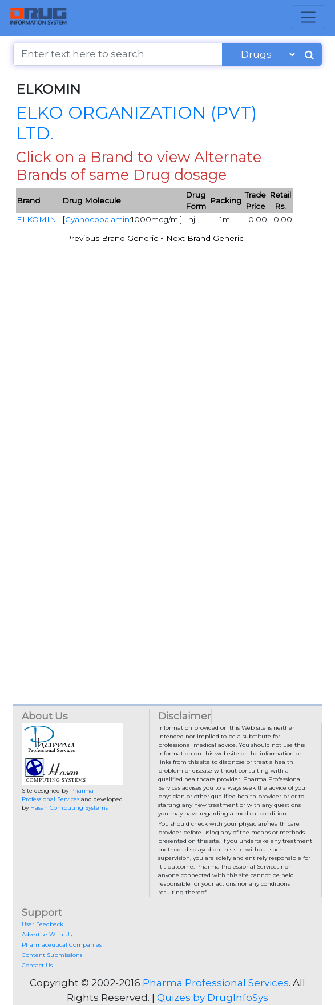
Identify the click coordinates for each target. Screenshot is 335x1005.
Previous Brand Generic (112, 238)
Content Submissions (52, 955)
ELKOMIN (36, 219)
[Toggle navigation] (308, 17)
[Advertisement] (167, 396)
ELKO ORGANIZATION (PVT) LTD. (136, 122)
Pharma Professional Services (216, 982)
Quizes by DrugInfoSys (212, 997)
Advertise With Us (47, 934)
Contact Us (37, 965)
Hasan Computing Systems (69, 807)
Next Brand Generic (205, 238)
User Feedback (42, 924)
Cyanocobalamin (97, 219)
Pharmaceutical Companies (62, 944)
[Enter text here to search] (117, 54)
